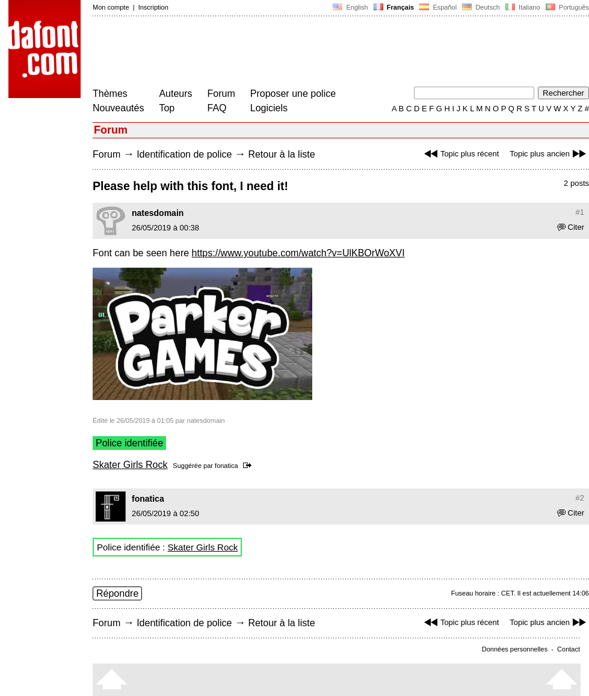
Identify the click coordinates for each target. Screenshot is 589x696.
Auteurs (175, 93)
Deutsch (481, 7)
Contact (568, 649)
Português (566, 7)
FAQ (217, 108)
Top (166, 108)
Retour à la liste (281, 154)
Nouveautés (118, 108)
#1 (580, 212)
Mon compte (111, 7)
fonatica (226, 465)
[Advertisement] (312, 53)
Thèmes (110, 93)
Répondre (117, 593)
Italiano (523, 7)
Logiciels (269, 108)
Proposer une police (293, 93)
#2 (580, 497)
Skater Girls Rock (130, 465)
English (350, 7)
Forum (221, 93)
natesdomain (157, 213)
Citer (570, 227)
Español (438, 7)
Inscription (153, 7)
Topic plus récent (460, 153)
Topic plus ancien (549, 153)
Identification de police (184, 154)
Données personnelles (514, 649)
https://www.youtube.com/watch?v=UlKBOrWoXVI (298, 253)
